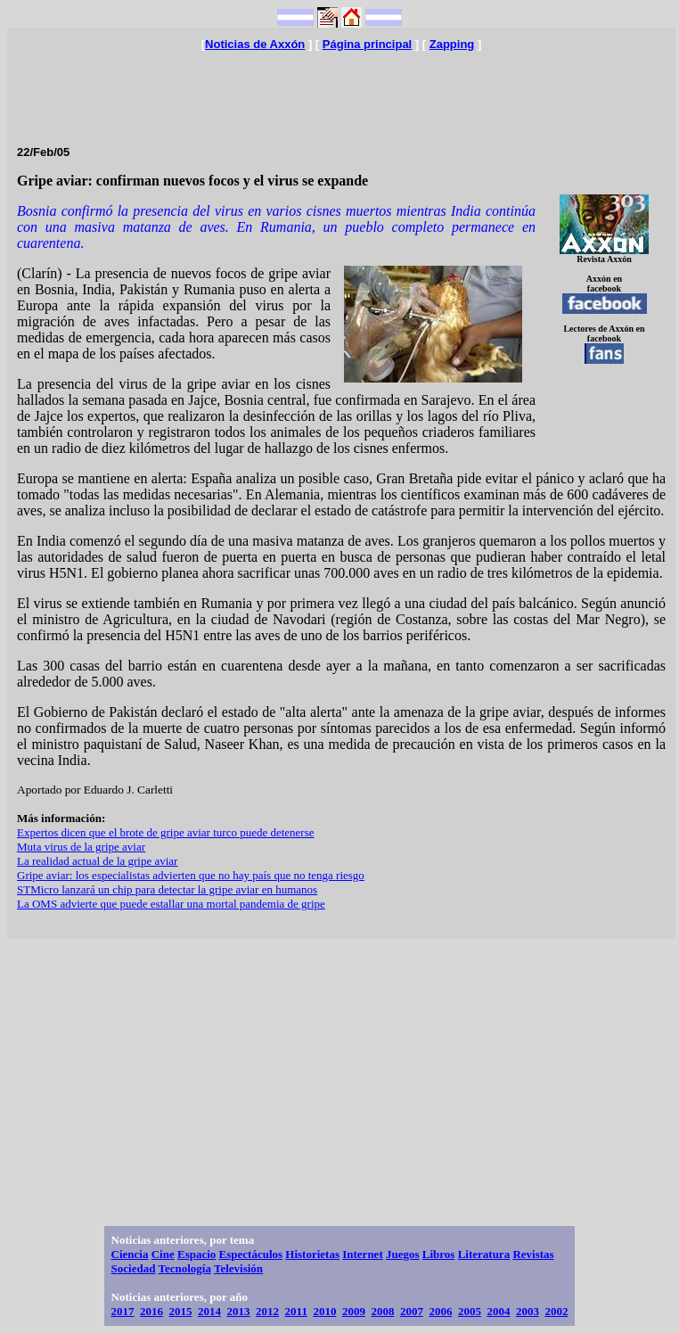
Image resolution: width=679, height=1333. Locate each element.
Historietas (312, 1254)
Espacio (196, 1254)
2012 (267, 1311)
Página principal (367, 44)
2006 (440, 1311)
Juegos (403, 1254)
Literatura (484, 1254)
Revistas (532, 1254)
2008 (382, 1311)
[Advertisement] (341, 91)
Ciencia (130, 1254)
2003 (527, 1311)
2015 (180, 1311)
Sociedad (133, 1268)
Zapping (452, 44)
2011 (296, 1311)
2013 (238, 1311)
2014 (209, 1311)
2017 (123, 1311)
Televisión (238, 1268)
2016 (151, 1311)
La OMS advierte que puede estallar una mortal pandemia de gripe (171, 903)
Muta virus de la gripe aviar (81, 846)
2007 (411, 1311)
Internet (362, 1254)
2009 (353, 1311)
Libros (438, 1254)
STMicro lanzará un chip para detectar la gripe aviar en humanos (167, 889)
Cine (163, 1254)
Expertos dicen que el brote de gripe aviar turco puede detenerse (166, 832)
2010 (324, 1311)
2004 (498, 1311)
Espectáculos (251, 1254)
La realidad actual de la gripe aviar (97, 861)
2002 (556, 1311)
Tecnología (184, 1268)
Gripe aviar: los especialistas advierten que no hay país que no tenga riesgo (190, 875)
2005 (469, 1311)
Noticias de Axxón (255, 44)
